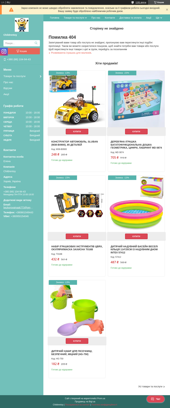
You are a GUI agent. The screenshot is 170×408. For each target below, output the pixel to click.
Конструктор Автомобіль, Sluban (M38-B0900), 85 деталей (74, 143)
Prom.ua (101, 398)
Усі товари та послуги (150, 386)
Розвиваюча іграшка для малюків (71, 52)
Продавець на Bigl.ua (85, 401)
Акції (6, 94)
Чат (155, 399)
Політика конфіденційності (104, 404)
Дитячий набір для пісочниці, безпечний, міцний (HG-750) (71, 353)
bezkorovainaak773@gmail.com (18, 207)
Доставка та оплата (131, 17)
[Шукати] (36, 43)
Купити (77, 132)
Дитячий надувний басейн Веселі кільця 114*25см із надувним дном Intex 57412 (134, 249)
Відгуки (7, 88)
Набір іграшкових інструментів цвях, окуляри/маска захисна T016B (77, 248)
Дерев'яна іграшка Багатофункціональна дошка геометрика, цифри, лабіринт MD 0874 (136, 144)
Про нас (8, 82)
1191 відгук (140, 2)
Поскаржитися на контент (77, 404)
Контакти (110, 17)
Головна (54, 17)
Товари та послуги (14, 76)
